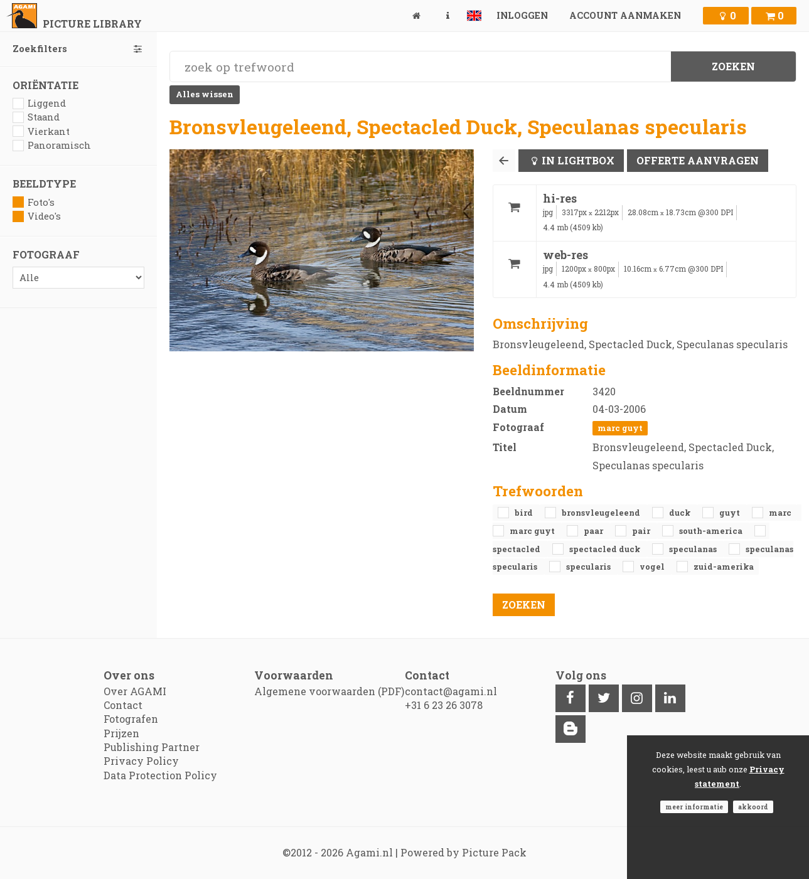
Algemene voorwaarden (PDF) (329, 691)
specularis (589, 567)
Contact (123, 704)
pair (642, 531)
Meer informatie (694, 806)
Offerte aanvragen (697, 160)
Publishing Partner (152, 747)
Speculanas (694, 549)
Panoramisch (52, 145)
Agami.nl (369, 852)
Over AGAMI (135, 691)
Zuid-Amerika (724, 567)
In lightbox (578, 160)
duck (680, 513)
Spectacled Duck (605, 549)
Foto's (34, 202)
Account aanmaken (625, 15)
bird (525, 513)
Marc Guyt (620, 428)
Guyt (730, 513)
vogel (653, 567)
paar (594, 531)
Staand (36, 117)
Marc (780, 513)
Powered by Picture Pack (463, 852)
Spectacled (517, 549)
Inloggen (522, 15)
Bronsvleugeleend (602, 513)
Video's (37, 216)
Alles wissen (204, 94)
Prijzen (121, 733)
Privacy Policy (141, 760)
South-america (711, 531)
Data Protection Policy (160, 775)
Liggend (39, 103)
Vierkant (41, 131)
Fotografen (131, 718)
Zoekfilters (78, 49)
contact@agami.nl (451, 691)
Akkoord (753, 806)
